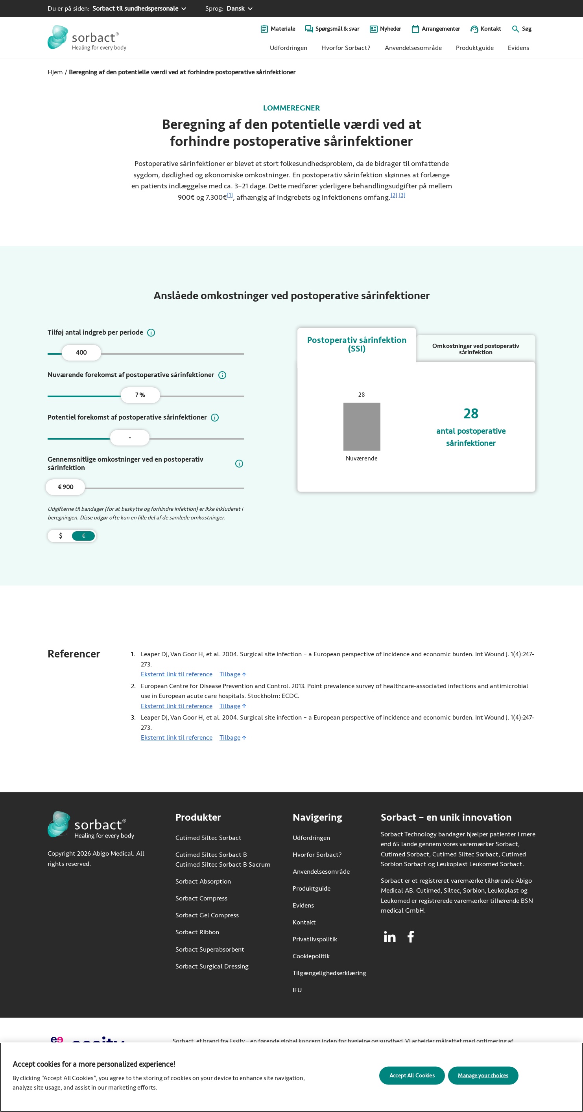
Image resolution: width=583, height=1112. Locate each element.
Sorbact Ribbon (197, 932)
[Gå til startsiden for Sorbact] (87, 38)
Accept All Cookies (412, 1075)
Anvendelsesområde (413, 48)
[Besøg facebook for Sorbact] (411, 937)
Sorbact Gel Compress (207, 915)
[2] (394, 195)
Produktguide (475, 48)
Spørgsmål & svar (337, 29)
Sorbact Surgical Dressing (212, 966)
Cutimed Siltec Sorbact (208, 838)
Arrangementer (441, 29)
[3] (402, 195)
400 (81, 353)
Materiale (283, 29)
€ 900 (65, 487)
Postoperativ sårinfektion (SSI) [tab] (357, 344)
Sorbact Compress (201, 898)
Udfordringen (288, 48)
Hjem (55, 72)
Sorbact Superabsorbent (209, 949)
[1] (230, 195)
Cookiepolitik (311, 956)
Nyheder (390, 29)
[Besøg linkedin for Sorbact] (390, 937)
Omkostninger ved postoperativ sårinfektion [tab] (475, 349)
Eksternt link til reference (176, 673)
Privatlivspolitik (315, 939)
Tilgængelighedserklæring (329, 973)
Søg (526, 29)
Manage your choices (483, 1075)
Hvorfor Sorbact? (346, 48)
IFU (321, 989)
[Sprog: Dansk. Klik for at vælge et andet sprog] (230, 8)
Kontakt (491, 29)
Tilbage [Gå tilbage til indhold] (230, 674)
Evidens (518, 48)
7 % (140, 395)
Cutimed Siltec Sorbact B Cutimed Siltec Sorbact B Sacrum (223, 860)
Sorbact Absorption (203, 881)
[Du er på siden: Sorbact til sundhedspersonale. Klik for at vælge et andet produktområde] (118, 8)
